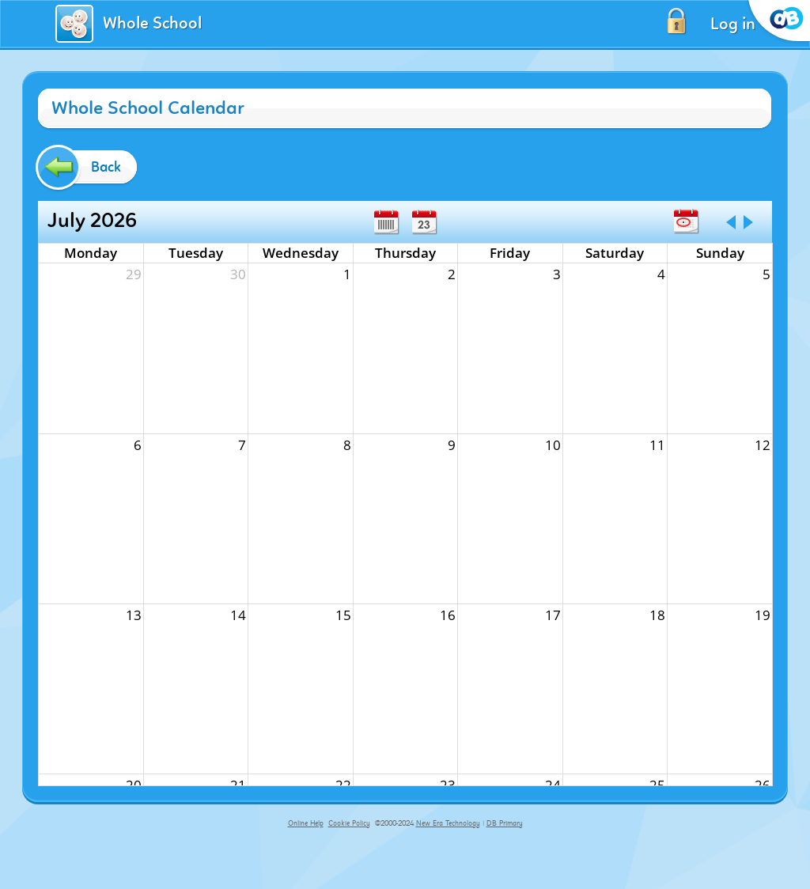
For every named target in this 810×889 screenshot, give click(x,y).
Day (424, 222)
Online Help (306, 823)
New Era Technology (448, 823)
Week (386, 222)
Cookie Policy (349, 823)
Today (686, 221)
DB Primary (504, 823)
